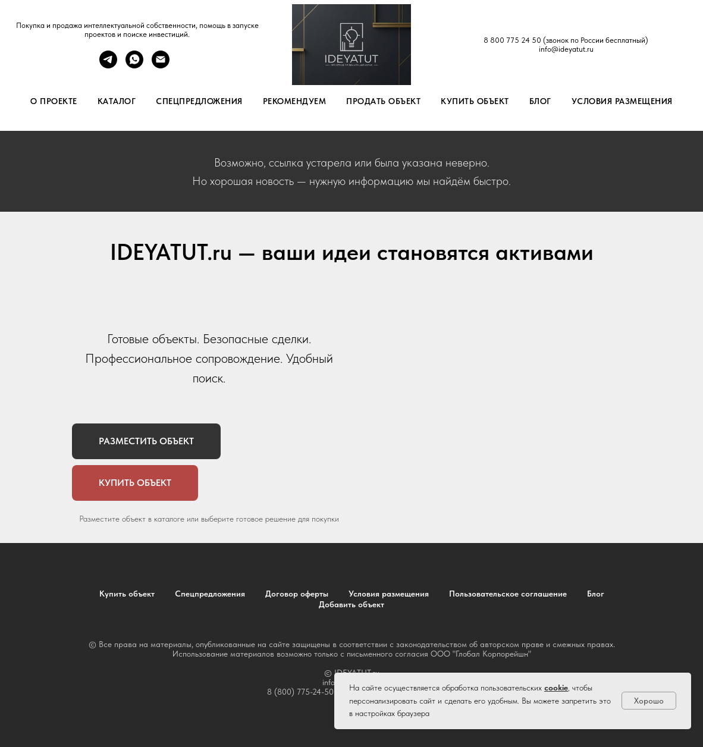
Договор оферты (296, 593)
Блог (540, 101)
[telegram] (108, 65)
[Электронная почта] (161, 65)
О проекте (53, 101)
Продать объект (383, 101)
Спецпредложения (199, 101)
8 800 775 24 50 (512, 40)
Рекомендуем (295, 101)
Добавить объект (351, 604)
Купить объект (475, 101)
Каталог (117, 101)
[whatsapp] (134, 65)
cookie (556, 687)
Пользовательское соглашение (508, 593)
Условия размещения (622, 101)
